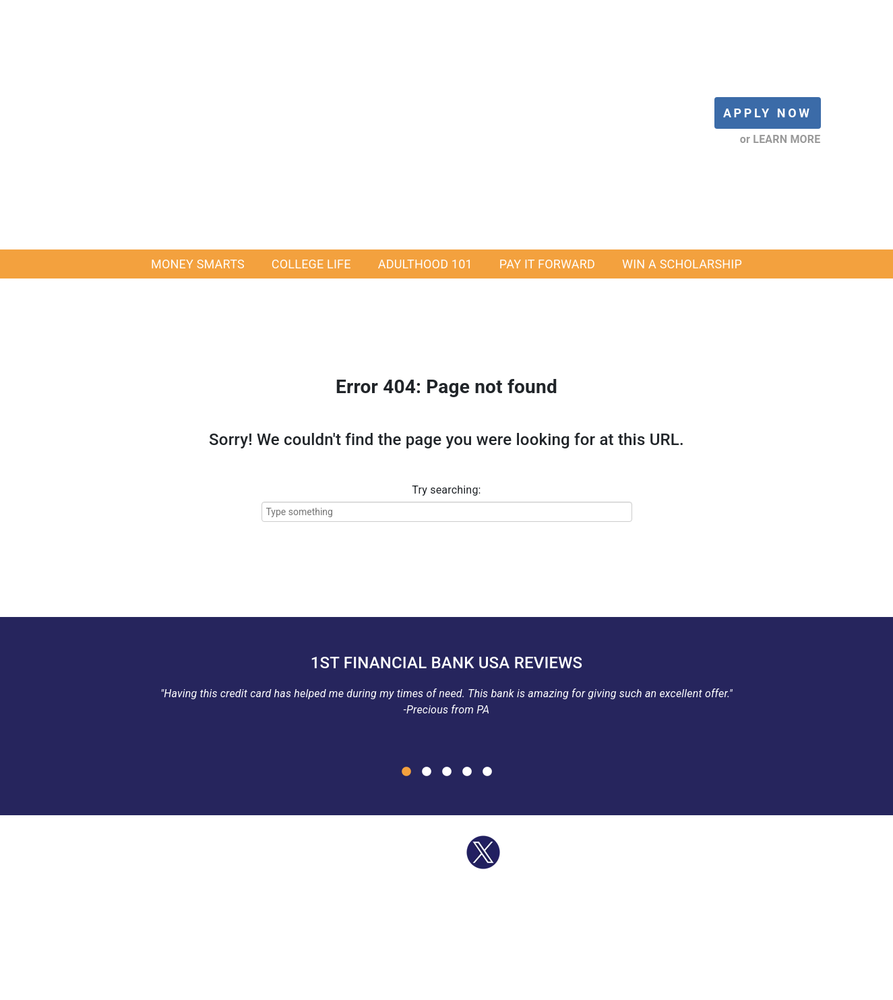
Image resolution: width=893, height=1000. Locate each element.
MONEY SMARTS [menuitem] (198, 83)
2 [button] (426, 591)
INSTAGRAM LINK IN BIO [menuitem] (673, 985)
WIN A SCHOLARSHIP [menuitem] (682, 83)
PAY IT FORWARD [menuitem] (547, 83)
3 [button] (447, 591)
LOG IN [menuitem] (198, 985)
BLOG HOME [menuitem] (144, 985)
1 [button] (406, 591)
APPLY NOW (767, 23)
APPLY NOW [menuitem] (252, 985)
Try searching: (446, 309)
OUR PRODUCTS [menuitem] (327, 985)
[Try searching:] (446, 331)
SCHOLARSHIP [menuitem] (407, 985)
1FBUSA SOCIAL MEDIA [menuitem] (504, 985)
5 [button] (487, 591)
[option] (447, 509)
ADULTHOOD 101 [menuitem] (425, 83)
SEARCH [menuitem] (758, 985)
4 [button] (467, 591)
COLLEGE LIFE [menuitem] (311, 83)
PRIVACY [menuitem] (587, 985)
